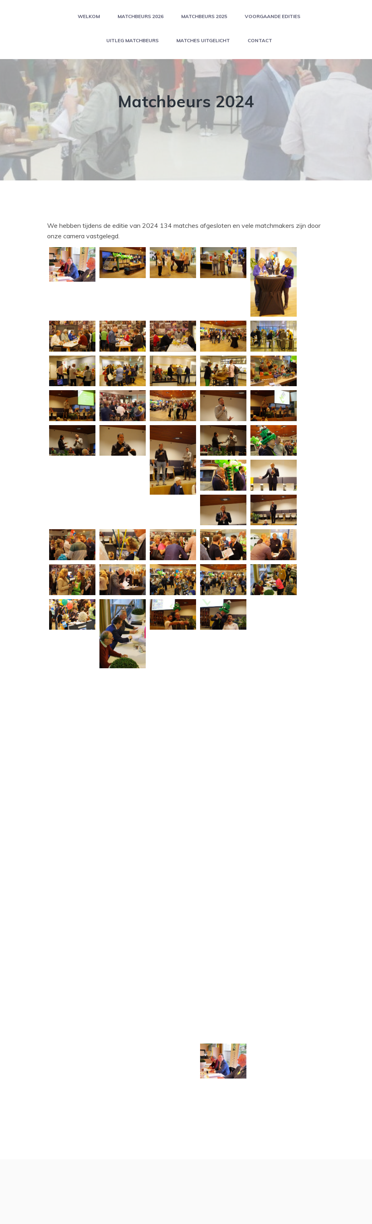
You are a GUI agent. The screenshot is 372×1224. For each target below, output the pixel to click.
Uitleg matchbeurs (132, 40)
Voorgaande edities (272, 16)
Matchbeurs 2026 (140, 16)
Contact (260, 40)
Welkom (89, 16)
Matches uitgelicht (203, 40)
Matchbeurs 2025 (204, 16)
